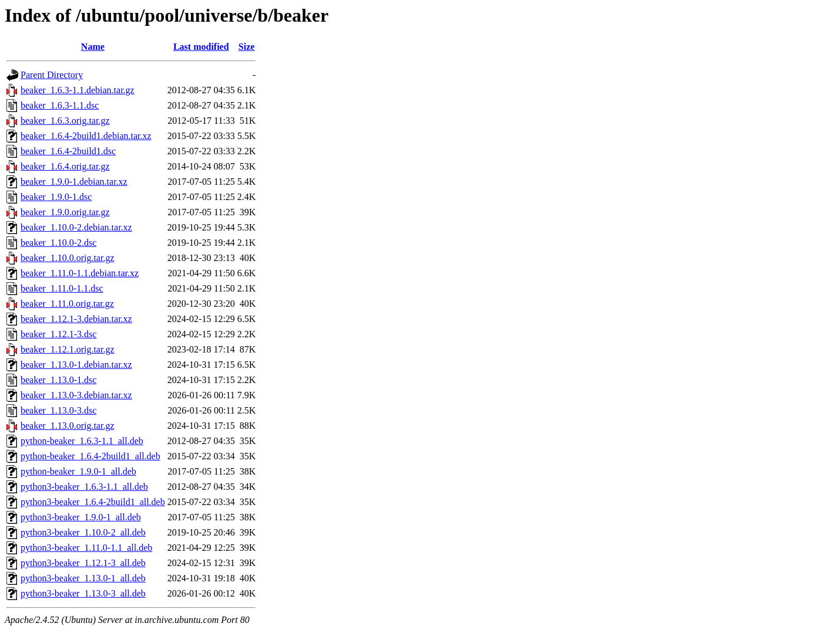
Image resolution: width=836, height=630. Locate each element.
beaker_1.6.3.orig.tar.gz (65, 121)
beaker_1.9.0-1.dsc (56, 197)
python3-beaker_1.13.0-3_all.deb (83, 593)
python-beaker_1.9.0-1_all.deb (78, 471)
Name (93, 47)
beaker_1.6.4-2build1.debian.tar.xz (86, 136)
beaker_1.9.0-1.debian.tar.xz (74, 182)
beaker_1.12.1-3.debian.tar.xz (76, 319)
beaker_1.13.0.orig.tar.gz (68, 426)
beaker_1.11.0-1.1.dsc (62, 288)
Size (247, 47)
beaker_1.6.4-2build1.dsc (68, 151)
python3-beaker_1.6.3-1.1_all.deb (84, 487)
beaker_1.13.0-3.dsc (58, 410)
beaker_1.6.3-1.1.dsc (60, 105)
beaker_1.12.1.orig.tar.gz (68, 349)
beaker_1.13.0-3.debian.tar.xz (76, 395)
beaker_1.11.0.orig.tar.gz (67, 304)
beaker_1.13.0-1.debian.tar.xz (76, 365)
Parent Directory (52, 75)
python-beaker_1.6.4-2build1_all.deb (90, 456)
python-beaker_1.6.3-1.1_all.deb (82, 441)
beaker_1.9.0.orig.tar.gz (65, 212)
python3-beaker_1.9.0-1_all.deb (81, 517)
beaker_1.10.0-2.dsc (58, 243)
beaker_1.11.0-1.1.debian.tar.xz (80, 273)
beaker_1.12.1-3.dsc (58, 334)
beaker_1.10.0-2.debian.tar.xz (76, 227)
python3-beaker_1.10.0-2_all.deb (83, 532)
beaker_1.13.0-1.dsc (58, 380)
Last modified (201, 47)
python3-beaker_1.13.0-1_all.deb (83, 578)
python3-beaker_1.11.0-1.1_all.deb (86, 548)
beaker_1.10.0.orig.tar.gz (68, 258)
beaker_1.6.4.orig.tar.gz (65, 166)
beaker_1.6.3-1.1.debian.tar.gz (78, 90)
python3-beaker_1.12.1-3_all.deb (83, 563)
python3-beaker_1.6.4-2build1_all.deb (93, 502)
